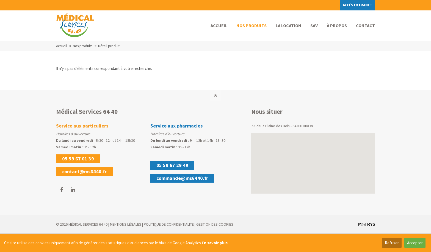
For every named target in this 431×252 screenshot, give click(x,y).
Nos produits (82, 46)
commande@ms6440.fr (182, 178)
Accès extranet (357, 4)
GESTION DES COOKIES (214, 224)
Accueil (61, 46)
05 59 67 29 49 (172, 165)
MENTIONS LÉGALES (125, 224)
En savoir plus (215, 242)
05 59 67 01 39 (78, 158)
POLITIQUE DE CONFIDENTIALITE (169, 224)
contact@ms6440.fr (84, 171)
